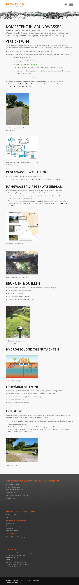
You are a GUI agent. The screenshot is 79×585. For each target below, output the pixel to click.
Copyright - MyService (12, 580)
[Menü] (70, 4)
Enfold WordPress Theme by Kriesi (29, 580)
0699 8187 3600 (10, 499)
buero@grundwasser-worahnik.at (17, 495)
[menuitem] (65, 4)
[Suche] (65, 4)
